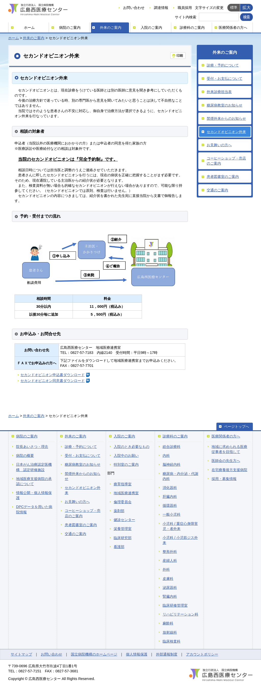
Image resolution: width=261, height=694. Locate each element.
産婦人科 (170, 560)
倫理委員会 (123, 502)
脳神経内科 (171, 464)
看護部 (119, 547)
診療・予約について (223, 65)
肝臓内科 (170, 497)
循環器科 (170, 505)
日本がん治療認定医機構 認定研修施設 (34, 467)
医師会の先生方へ (226, 461)
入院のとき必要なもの (131, 447)
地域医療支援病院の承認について (34, 481)
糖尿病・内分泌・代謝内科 (180, 476)
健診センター (124, 520)
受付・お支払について (224, 78)
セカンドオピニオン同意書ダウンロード (52, 381)
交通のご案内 (217, 190)
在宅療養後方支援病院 (229, 470)
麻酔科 (168, 623)
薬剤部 (119, 511)
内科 (166, 455)
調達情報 (161, 8)
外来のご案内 (110, 27)
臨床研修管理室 (175, 605)
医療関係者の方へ (233, 27)
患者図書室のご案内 (223, 177)
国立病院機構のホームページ (94, 654)
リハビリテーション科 (180, 614)
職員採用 (185, 8)
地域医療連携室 (126, 493)
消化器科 (170, 488)
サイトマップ (21, 654)
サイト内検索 (185, 17)
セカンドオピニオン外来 (226, 132)
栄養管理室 (123, 529)
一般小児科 (171, 514)
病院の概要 (25, 455)
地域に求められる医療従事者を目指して (229, 449)
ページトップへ (236, 426)
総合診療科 (171, 447)
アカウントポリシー (202, 654)
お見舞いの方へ (219, 145)
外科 (166, 569)
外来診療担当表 (219, 92)
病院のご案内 (70, 27)
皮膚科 (168, 579)
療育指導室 (123, 484)
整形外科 (170, 552)
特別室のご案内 (126, 464)
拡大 (246, 7)
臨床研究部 (123, 538)
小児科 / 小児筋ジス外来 (180, 540)
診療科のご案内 (192, 27)
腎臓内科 (170, 596)
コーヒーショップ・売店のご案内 (226, 160)
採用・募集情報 (224, 479)
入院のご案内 (151, 27)
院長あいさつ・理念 (32, 447)
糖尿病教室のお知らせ (224, 105)
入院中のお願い (126, 455)
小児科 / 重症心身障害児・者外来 (180, 526)
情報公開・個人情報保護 (34, 495)
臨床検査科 (171, 641)
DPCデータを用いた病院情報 (34, 509)
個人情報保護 (136, 654)
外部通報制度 (166, 654)
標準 (233, 7)
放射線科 (170, 632)
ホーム (29, 27)
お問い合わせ (134, 8)
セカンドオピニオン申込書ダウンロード (52, 375)
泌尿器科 (170, 587)
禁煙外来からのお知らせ (226, 118)
